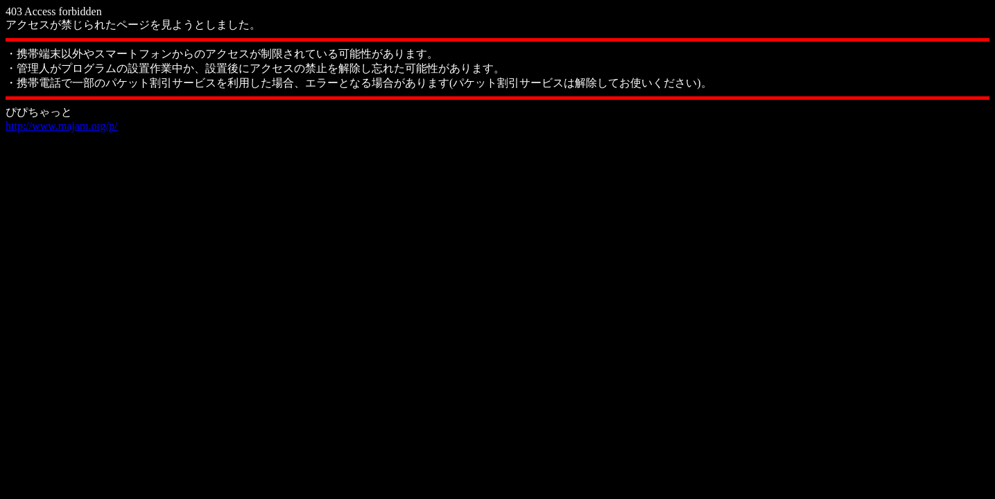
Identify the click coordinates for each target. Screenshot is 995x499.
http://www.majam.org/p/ (61, 126)
